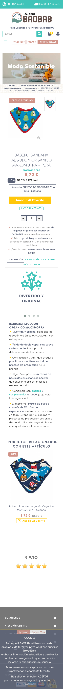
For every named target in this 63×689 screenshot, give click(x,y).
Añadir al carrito (31, 520)
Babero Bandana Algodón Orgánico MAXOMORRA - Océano (31, 508)
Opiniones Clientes (31, 550)
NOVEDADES (19, 42)
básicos (36, 391)
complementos (18, 395)
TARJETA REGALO (48, 42)
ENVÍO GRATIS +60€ (49, 4)
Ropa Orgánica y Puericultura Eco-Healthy (32, 28)
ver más (31, 592)
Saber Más (38, 632)
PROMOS (32, 42)
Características (35, 260)
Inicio (12, 85)
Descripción (15, 260)
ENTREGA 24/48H (15, 4)
